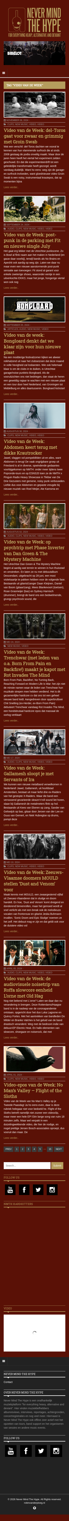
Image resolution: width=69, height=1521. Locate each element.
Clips (10, 124)
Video (32, 124)
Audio (10, 229)
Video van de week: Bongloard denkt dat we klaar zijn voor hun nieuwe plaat (32, 343)
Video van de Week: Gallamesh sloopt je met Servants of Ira (29, 773)
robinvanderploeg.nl (34, 1502)
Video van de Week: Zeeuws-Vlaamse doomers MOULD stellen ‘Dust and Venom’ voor (33, 881)
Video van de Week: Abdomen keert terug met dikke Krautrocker (30, 447)
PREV (9, 1149)
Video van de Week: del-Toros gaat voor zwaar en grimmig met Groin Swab (34, 136)
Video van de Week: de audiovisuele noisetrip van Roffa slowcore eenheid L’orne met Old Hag (31, 987)
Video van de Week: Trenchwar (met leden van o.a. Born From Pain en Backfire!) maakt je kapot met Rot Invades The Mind (34, 663)
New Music (21, 124)
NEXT (59, 1149)
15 (50, 1149)
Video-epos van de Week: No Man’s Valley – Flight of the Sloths (33, 1090)
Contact (8, 1382)
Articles (12, 329)
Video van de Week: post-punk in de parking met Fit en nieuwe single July (32, 240)
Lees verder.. (11, 187)
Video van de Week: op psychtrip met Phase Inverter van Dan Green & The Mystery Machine (34, 550)
